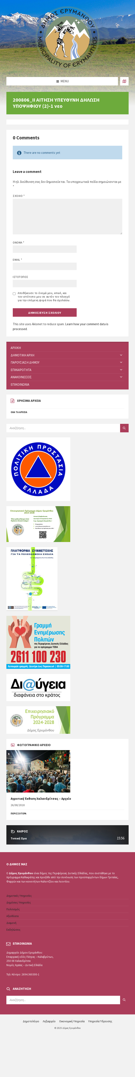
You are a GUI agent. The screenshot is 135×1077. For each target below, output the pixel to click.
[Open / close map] (124, 81)
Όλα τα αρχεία (19, 412)
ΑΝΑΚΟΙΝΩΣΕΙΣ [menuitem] (21, 377)
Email (17, 260)
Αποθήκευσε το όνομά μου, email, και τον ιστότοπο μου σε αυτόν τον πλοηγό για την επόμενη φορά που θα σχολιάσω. (44, 296)
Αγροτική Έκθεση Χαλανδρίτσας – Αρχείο (41, 799)
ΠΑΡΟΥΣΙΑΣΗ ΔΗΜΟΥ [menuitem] (25, 362)
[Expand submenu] (121, 355)
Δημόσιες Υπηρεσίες (18, 902)
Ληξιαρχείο (49, 1021)
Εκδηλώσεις (13, 929)
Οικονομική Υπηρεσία (72, 1021)
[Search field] (59, 428)
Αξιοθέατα (12, 916)
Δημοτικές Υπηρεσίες (19, 896)
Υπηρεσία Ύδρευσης (100, 1021)
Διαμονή (11, 923)
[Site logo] (67, 69)
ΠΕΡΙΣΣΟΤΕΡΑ (18, 813)
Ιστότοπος (20, 277)
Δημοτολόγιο (31, 1021)
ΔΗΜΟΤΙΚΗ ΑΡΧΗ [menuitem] (22, 355)
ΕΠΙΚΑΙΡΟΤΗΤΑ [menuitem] (21, 370)
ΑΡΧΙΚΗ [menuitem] (16, 348)
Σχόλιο (18, 196)
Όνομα (18, 242)
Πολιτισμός (13, 909)
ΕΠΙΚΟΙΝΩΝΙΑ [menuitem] (20, 384)
